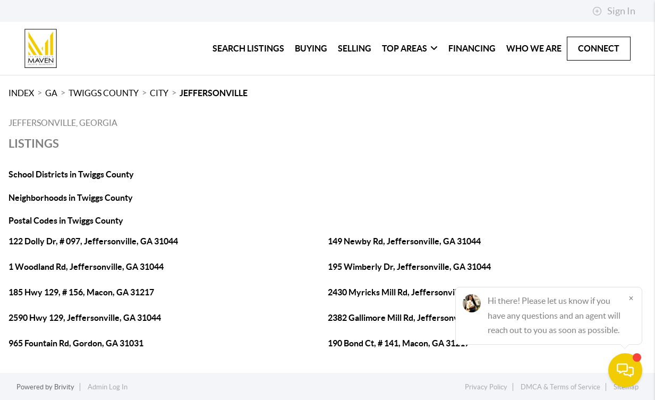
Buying (311, 48)
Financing (472, 48)
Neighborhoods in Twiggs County (70, 197)
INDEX (21, 93)
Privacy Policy (486, 387)
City (159, 93)
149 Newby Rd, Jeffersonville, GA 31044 (404, 241)
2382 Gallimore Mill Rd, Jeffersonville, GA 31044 (419, 317)
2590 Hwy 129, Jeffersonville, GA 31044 (84, 317)
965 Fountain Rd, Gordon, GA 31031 (75, 343)
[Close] (631, 298)
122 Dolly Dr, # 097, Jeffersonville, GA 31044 (93, 241)
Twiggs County (104, 93)
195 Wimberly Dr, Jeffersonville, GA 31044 (409, 266)
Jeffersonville (214, 93)
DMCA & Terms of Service (560, 387)
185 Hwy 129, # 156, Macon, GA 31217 (81, 292)
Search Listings (248, 48)
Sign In (613, 11)
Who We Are (534, 48)
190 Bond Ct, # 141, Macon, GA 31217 (399, 343)
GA (51, 93)
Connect (598, 48)
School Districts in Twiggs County (71, 174)
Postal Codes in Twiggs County (65, 220)
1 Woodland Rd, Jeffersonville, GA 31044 (86, 266)
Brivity (64, 387)
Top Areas (410, 48)
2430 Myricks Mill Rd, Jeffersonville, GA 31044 (416, 292)
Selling (354, 48)
